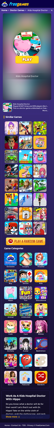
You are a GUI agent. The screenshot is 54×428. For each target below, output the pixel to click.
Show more (13, 416)
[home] (15, 1)
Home (4, 10)
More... (45, 110)
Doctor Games (17, 10)
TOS (24, 425)
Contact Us (16, 425)
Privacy (30, 425)
